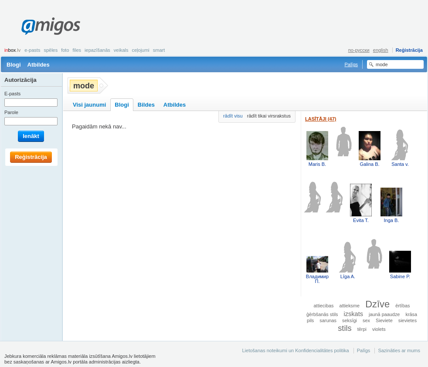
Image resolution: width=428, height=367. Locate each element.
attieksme (350, 305)
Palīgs (351, 64)
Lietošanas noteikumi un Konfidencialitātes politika (295, 350)
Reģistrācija (409, 50)
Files (77, 50)
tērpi (362, 329)
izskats (353, 313)
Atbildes (38, 64)
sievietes (407, 320)
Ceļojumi (140, 50)
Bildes (146, 104)
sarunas (327, 320)
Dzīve (377, 304)
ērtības (402, 305)
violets (379, 329)
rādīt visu (233, 115)
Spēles (51, 50)
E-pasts (32, 50)
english (380, 50)
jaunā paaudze (384, 314)
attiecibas (324, 305)
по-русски (359, 50)
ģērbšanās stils (322, 314)
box (12, 50)
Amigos (50, 26)
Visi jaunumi (89, 104)
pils (310, 320)
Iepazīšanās (97, 50)
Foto (65, 50)
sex (366, 320)
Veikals (121, 50)
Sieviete (384, 320)
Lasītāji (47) (320, 118)
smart (159, 50)
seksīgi (349, 320)
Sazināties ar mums (399, 350)
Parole (11, 112)
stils (344, 328)
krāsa (411, 314)
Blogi (14, 64)
